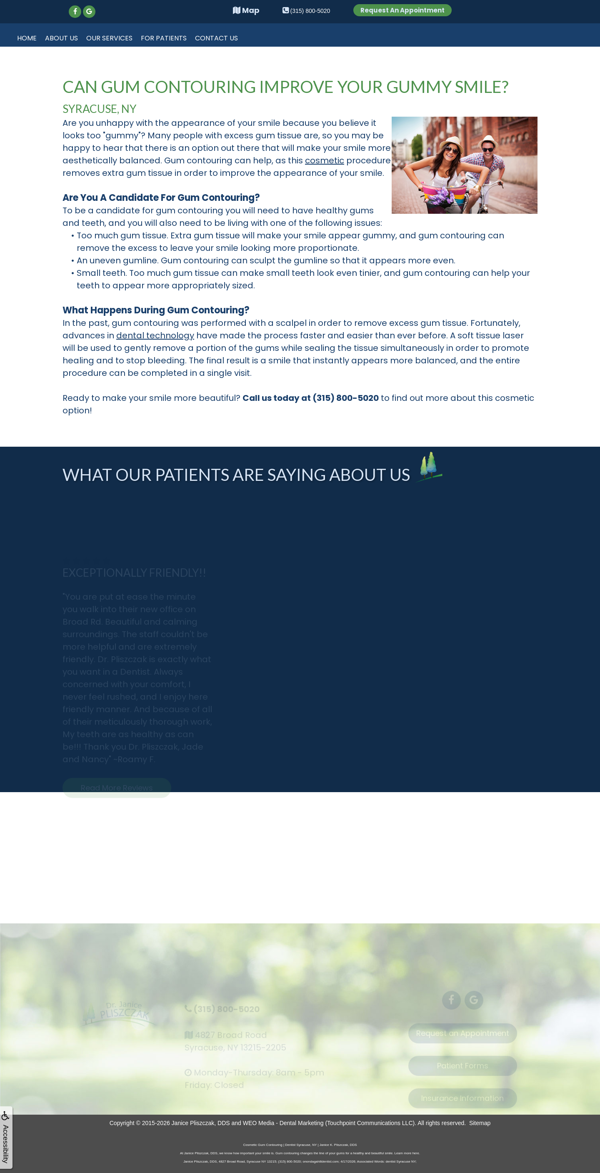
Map (246, 10)
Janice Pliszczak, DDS (201, 1123)
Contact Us (216, 38)
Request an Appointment (462, 1038)
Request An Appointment (402, 10)
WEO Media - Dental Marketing (283, 1123)
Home (27, 38)
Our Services (109, 38)
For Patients (164, 38)
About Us (61, 38)
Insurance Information (462, 1103)
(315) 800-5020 (226, 1013)
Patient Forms (462, 1070)
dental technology (155, 335)
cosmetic (324, 160)
